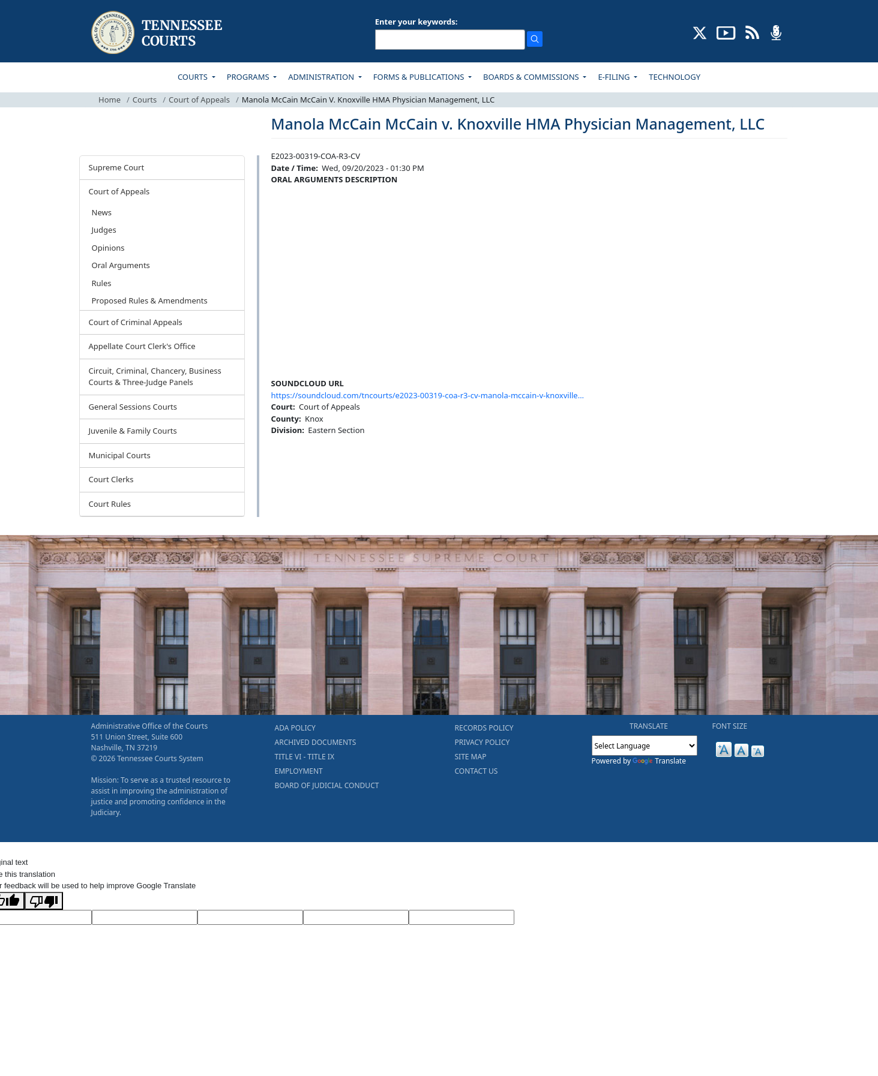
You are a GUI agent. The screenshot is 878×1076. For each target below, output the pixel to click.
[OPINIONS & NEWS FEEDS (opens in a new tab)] (752, 31)
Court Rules (110, 503)
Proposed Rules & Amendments (150, 300)
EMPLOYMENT (299, 771)
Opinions (108, 247)
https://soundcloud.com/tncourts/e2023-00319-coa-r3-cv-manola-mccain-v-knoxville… (427, 395)
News (102, 212)
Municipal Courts (120, 455)
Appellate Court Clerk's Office (142, 346)
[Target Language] (144, 917)
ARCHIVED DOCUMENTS (315, 742)
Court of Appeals (199, 99)
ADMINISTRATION (322, 76)
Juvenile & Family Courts (133, 430)
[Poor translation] (44, 901)
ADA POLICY (295, 728)
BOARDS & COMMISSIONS (532, 76)
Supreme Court (117, 167)
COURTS (193, 76)
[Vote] (461, 917)
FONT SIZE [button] (730, 726)
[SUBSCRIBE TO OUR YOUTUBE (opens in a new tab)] (726, 31)
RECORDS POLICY (484, 728)
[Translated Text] (356, 917)
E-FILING (615, 76)
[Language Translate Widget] (644, 745)
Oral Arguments (121, 265)
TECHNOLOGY (674, 76)
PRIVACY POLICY (482, 742)
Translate (659, 761)
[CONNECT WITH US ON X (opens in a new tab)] (700, 31)
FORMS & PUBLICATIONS (419, 76)
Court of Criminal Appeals (135, 322)
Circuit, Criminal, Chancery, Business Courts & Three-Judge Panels (155, 376)
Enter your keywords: (416, 21)
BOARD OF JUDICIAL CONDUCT (327, 785)
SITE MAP (471, 757)
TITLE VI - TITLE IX (304, 757)
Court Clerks (111, 479)
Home (109, 99)
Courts (145, 99)
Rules (102, 283)
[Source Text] (250, 917)
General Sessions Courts (133, 406)
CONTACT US (476, 771)
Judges (104, 229)
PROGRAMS (249, 76)
